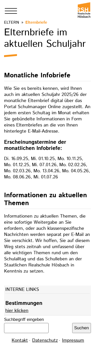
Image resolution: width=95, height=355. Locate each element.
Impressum (73, 340)
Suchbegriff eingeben (24, 320)
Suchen (81, 327)
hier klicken (16, 310)
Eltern (11, 22)
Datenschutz (45, 340)
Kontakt (20, 340)
